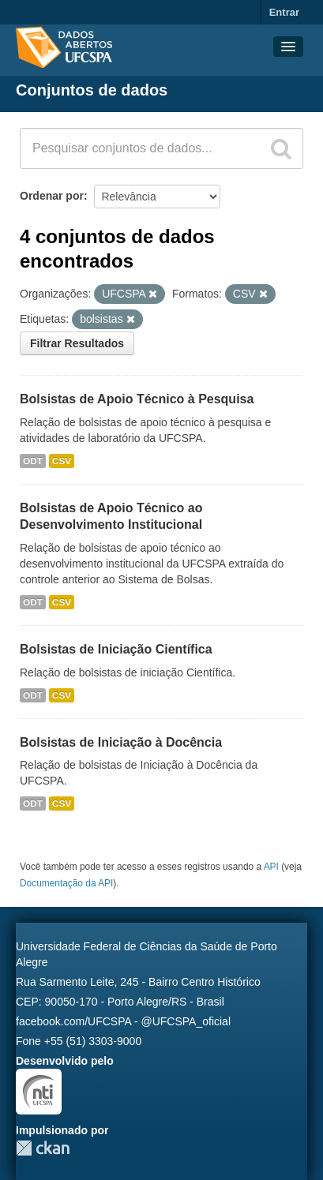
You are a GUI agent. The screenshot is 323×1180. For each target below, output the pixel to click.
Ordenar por (52, 195)
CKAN (42, 1148)
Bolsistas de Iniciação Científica (116, 649)
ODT (33, 460)
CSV (61, 460)
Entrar (284, 12)
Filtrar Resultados (77, 343)
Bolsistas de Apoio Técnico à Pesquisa (137, 399)
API (271, 866)
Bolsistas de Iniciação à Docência (121, 742)
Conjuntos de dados (91, 90)
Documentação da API (66, 883)
